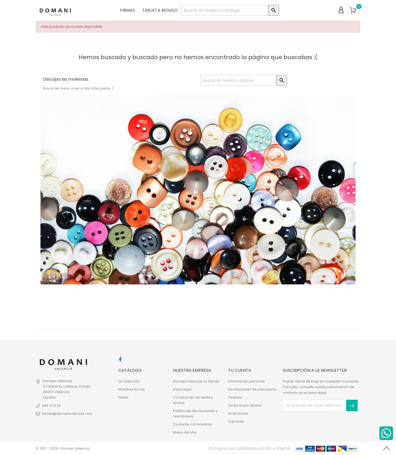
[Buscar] (225, 10)
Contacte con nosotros (192, 424)
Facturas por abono (245, 405)
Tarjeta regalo (160, 10)
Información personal (246, 381)
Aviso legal (182, 389)
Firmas (127, 10)
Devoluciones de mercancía (252, 389)
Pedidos (235, 397)
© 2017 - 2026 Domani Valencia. (63, 448)
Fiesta (123, 397)
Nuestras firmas (131, 389)
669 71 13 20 (51, 405)
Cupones (236, 421)
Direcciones (238, 413)
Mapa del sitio (185, 432)
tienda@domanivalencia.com (67, 413)
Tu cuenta (239, 370)
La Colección (129, 381)
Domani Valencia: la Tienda (196, 381)
